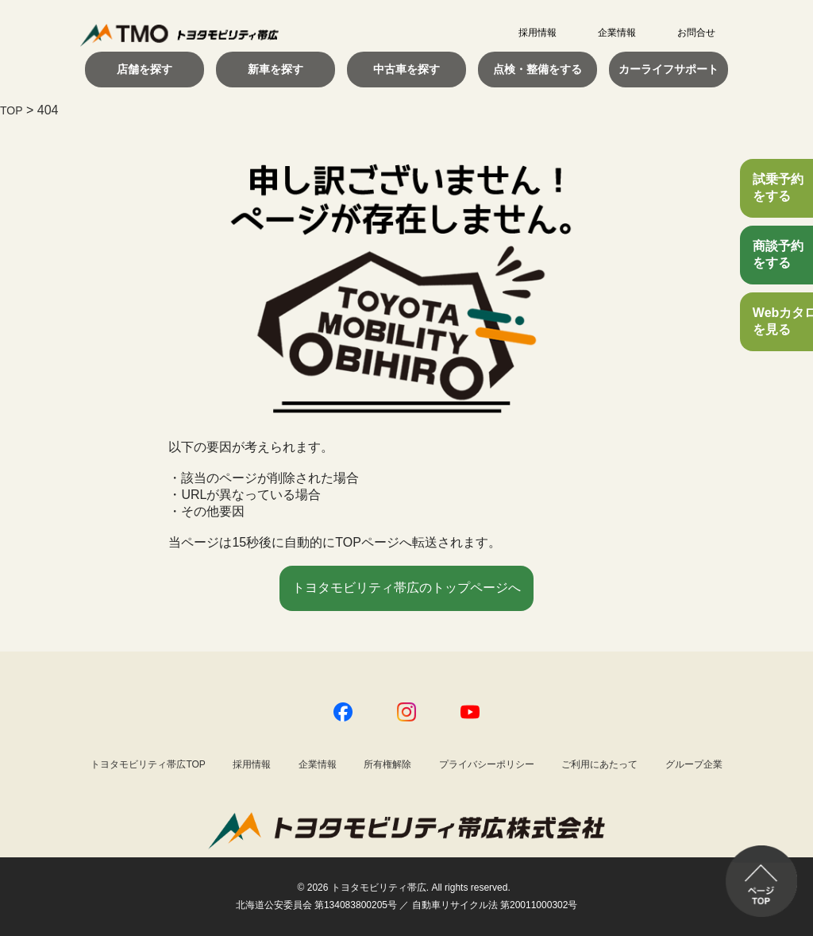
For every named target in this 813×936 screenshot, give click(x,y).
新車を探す (275, 69)
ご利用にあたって (599, 764)
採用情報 (537, 32)
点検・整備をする (537, 69)
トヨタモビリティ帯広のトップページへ (406, 587)
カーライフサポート (668, 69)
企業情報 (617, 32)
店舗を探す (144, 69)
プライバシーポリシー (486, 764)
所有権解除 (387, 764)
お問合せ (696, 32)
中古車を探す (406, 69)
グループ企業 (693, 764)
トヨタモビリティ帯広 (378, 887)
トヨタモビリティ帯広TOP (148, 764)
